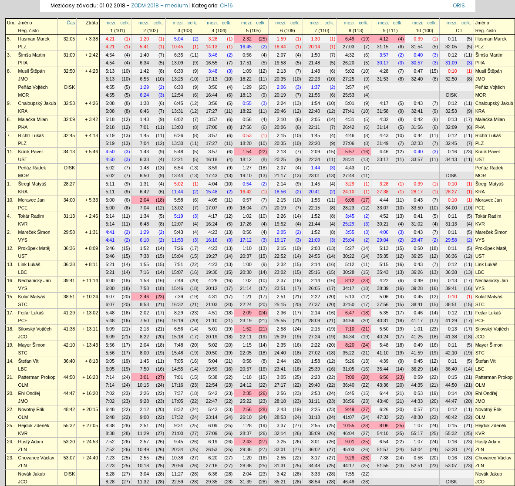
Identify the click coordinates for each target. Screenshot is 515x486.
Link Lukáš (29, 264)
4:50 (109, 151)
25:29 (348, 223)
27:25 (348, 78)
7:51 (178, 264)
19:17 (280, 240)
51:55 (383, 465)
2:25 (315, 409)
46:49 (348, 481)
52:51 (417, 465)
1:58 (144, 280)
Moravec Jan (31, 199)
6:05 (109, 361)
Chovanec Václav (36, 457)
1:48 (315, 71)
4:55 (109, 87)
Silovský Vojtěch (35, 328)
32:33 (417, 143)
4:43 (384, 135)
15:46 (177, 288)
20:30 (246, 272)
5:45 (349, 393)
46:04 (348, 433)
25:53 (348, 95)
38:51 (69, 296)
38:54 (314, 481)
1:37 (315, 87)
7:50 (144, 320)
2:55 (315, 425)
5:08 (109, 103)
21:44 (314, 223)
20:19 (280, 95)
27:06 (348, 143)
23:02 (280, 272)
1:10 (247, 248)
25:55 (280, 320)
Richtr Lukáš (31, 135)
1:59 (281, 38)
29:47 (417, 240)
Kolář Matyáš (31, 296)
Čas (71, 22)
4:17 (384, 103)
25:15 (280, 304)
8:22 (144, 336)
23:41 (280, 368)
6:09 (109, 328)
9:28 (144, 401)
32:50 (69, 71)
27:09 (212, 433)
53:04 (417, 449)
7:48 (178, 280)
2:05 (315, 119)
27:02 (314, 352)
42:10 (69, 345)
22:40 (314, 111)
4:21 (109, 38)
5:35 (384, 312)
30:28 (348, 272)
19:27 (212, 256)
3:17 (315, 457)
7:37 (178, 393)
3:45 (349, 216)
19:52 (280, 223)
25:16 (314, 272)
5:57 (349, 151)
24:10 (348, 191)
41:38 (69, 328)
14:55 (177, 368)
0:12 (452, 54)
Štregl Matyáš (32, 183)
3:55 (349, 232)
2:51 (281, 296)
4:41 (109, 232)
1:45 (144, 135)
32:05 (69, 38)
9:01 (349, 441)
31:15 (383, 46)
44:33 (417, 401)
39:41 (69, 280)
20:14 (314, 46)
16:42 (246, 191)
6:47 (349, 312)
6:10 (144, 240)
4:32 (349, 54)
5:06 (384, 296)
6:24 (144, 95)
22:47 (212, 401)
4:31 (349, 119)
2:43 (281, 409)
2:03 (315, 248)
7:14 (109, 377)
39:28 (417, 288)
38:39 (383, 288)
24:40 (280, 352)
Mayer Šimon (32, 345)
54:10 (383, 433)
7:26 (178, 248)
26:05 (314, 288)
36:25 (417, 256)
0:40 (418, 54)
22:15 (314, 207)
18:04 (246, 207)
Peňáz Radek (32, 167)
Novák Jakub (31, 473)
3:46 (213, 54)
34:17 (348, 288)
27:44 (348, 175)
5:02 (349, 71)
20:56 (177, 465)
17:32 (177, 417)
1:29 (144, 87)
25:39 (314, 368)
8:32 (178, 409)
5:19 (109, 135)
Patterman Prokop (37, 377)
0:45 (418, 296)
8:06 (384, 425)
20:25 (280, 159)
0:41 (418, 216)
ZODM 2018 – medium (159, 5)
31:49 (383, 143)
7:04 (144, 143)
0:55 (247, 103)
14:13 (212, 46)
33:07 (383, 207)
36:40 (69, 361)
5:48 (178, 151)
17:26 (246, 223)
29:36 (246, 449)
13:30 (177, 143)
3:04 (144, 473)
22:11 (314, 127)
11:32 (143, 481)
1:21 (247, 296)
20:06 (280, 127)
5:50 (384, 328)
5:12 (349, 264)
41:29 (69, 312)
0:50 (418, 248)
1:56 (315, 199)
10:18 (143, 465)
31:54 (417, 46)
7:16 (144, 272)
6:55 (144, 78)
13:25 (177, 78)
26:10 (246, 417)
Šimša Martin (31, 54)
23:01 (314, 175)
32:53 (69, 103)
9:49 (349, 409)
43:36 (383, 385)
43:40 (383, 401)
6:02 (178, 119)
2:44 (281, 361)
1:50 (315, 54)
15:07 (177, 272)
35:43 (383, 272)
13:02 (177, 207)
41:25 (417, 336)
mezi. (110, 22)
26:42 (348, 127)
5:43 (178, 232)
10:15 (143, 385)
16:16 (212, 240)
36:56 (348, 401)
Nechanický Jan (34, 280)
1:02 (247, 216)
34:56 (348, 320)
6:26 (178, 135)
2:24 (281, 103)
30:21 (383, 223)
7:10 (349, 328)
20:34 (177, 449)
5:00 (109, 199)
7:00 (349, 377)
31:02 (417, 223)
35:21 (280, 481)
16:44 (212, 95)
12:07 (177, 223)
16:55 (212, 62)
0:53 (247, 135)
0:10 (452, 71)
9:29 (349, 457)
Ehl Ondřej (29, 393)
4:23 (213, 232)
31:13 (69, 216)
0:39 (418, 38)
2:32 (247, 38)
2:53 (315, 393)
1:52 (315, 216)
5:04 (178, 38)
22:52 (280, 256)
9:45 (178, 441)
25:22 (246, 401)
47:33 (383, 417)
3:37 (281, 425)
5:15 (384, 264)
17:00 (212, 127)
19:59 (212, 368)
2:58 (281, 328)
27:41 (348, 111)
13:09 (177, 62)
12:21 (177, 159)
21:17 (280, 175)
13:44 (177, 175)
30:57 (417, 62)
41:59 (417, 352)
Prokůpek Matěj (34, 248)
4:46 (349, 135)
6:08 (349, 199)
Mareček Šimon (34, 232)
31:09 (69, 54)
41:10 (383, 352)
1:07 (418, 425)
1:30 (315, 38)
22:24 (246, 304)
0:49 (418, 280)
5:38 (213, 377)
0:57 (247, 199)
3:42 (281, 473)
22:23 (314, 78)
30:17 (383, 62)
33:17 (383, 159)
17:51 (246, 62)
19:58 (280, 62)
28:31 (348, 159)
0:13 (452, 119)
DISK (69, 87)
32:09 (69, 119)
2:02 (144, 312)
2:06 (281, 87)
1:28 (247, 425)
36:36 (69, 248)
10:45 (177, 46)
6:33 (144, 159)
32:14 (280, 433)
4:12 (384, 38)
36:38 (69, 264)
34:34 (348, 336)
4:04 (213, 183)
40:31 (383, 320)
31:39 (246, 481)
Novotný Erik (31, 409)
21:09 (314, 240)
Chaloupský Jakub (37, 103)
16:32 (177, 304)
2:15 (281, 135)
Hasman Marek (34, 38)
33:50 (417, 207)
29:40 (314, 385)
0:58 (247, 361)
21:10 (212, 320)
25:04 (348, 240)
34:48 (314, 465)
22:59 (177, 481)
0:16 (452, 151)
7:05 (178, 361)
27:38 (383, 191)
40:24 (383, 336)
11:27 (177, 473)
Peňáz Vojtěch (33, 87)
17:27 (212, 111)
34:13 (69, 151)
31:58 (383, 111)
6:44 (384, 393)
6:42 (144, 191)
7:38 (144, 256)
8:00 (144, 352)
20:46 (280, 111)
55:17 (417, 433)
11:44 (177, 191)
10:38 (177, 457)
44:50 (69, 377)
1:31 (144, 183)
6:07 (109, 296)
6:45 (178, 103)
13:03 (177, 127)
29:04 (383, 240)
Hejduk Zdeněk (34, 425)
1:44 (315, 167)
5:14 (109, 216)
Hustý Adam (30, 441)
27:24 (314, 336)
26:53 (212, 449)
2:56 (281, 393)
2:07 (281, 54)
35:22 (348, 352)
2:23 (315, 377)
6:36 (213, 473)
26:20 (348, 62)
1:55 (144, 264)
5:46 (109, 248)
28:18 (280, 401)
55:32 (69, 425)
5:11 (109, 183)
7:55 (349, 473)
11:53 (177, 240)
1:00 (247, 264)
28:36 (246, 465)
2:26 (281, 216)
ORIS (459, 5)
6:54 (178, 167)
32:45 (69, 135)
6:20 (213, 457)
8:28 (109, 473)
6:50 (144, 175)
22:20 (314, 143)
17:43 (212, 175)
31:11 (314, 401)
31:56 (417, 127)
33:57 (417, 159)
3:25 (281, 441)
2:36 (281, 312)
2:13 (281, 71)
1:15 (247, 345)
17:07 (212, 207)
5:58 (178, 199)
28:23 (348, 207)
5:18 (109, 119)
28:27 (69, 183)
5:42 (213, 393)
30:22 (348, 256)
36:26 (417, 272)
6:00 (109, 280)
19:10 (246, 175)
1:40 (144, 54)
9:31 (178, 425)
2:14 (281, 183)
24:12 (246, 385)
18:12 (246, 159)
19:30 (212, 272)
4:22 (384, 280)
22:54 (212, 385)
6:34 (144, 62)
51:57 (383, 449)
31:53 (383, 78)
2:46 (144, 296)
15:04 (177, 256)
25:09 (280, 336)
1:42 (144, 71)
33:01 (280, 449)
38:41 (417, 304)
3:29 (349, 183)
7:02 (109, 393)
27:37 (314, 304)
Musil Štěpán (31, 71)
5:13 (109, 71)
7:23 (109, 457)
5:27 (349, 248)
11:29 (143, 433)
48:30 (417, 417)
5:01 (349, 103)
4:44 (384, 199)
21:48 (314, 62)
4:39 (384, 361)
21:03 (212, 304)
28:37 (246, 433)
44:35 (417, 385)
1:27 (247, 167)
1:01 (418, 328)
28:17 (417, 191)
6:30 (178, 71)
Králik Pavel (30, 151)
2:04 (144, 199)
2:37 (281, 280)
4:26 (213, 280)
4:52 (384, 216)
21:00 (177, 433)
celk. (125, 22)
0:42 (418, 119)
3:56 (213, 103)
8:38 (109, 425)
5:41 (144, 46)
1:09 (247, 71)
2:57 (144, 441)
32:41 (417, 111)
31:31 (280, 465)
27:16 (212, 465)
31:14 (383, 127)
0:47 (418, 71)
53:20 (69, 441)
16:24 (212, 223)
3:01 (144, 377)
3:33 (315, 473)
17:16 (177, 385)
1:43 (144, 119)
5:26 (349, 361)
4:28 (384, 71)
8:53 (144, 304)
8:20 (349, 345)
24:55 (314, 256)
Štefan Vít (28, 361)
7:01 (144, 127)
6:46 (144, 111)
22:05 (246, 352)
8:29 (178, 312)
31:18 (314, 417)
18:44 (280, 46)
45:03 (348, 449)
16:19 (177, 320)
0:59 (418, 377)
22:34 (314, 159)
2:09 (315, 151)
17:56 (246, 127)
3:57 (384, 54)
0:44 (418, 135)
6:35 (178, 54)
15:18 (177, 336)
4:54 (109, 54)
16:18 (212, 159)
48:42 (69, 409)
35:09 (314, 433)
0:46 (418, 312)
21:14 (246, 288)
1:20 (144, 38)
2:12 (144, 409)
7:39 (178, 296)
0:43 (418, 103)
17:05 (177, 401)
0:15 (452, 377)
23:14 (212, 417)
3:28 (213, 38)
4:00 (384, 232)
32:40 (417, 78)
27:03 (348, 46)
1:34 (144, 216)
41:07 (348, 417)
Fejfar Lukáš (31, 312)
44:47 (69, 393)
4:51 (213, 312)
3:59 (213, 167)
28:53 (280, 417)
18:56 (280, 191)
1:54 (315, 103)
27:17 (280, 385)
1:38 (144, 103)
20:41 (314, 191)
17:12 (246, 240)
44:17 (348, 465)
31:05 (348, 368)
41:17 (417, 320)
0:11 (452, 38)
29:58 (69, 232)
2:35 (281, 345)
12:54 (177, 95)
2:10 (281, 119)
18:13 (246, 95)
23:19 (246, 320)
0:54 (247, 183)
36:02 (314, 449)
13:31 (177, 111)
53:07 (69, 457)
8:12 (349, 280)
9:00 (144, 417)
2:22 (315, 296)
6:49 (349, 38)
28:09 (314, 320)
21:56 (314, 95)
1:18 (247, 377)
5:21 (109, 264)
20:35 (280, 78)
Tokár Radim (31, 216)
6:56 (178, 328)
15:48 (212, 191)
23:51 (280, 288)
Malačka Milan (33, 119)
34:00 (69, 199)
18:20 (246, 143)
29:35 (212, 481)
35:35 (383, 256)
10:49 (143, 449)
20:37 (246, 256)
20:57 (246, 368)
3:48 (213, 71)
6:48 (144, 223)
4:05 (213, 199)
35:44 (383, 368)
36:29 (417, 368)
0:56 (247, 54)
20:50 (212, 352)
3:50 (213, 87)
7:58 (144, 288)
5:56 (109, 345)
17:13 (212, 78)
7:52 (109, 441)
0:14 (452, 393)
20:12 (212, 288)
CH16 (226, 5)
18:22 (246, 78)
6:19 (213, 441)
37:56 (383, 304)
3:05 (281, 377)
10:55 (348, 425)
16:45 (246, 46)
